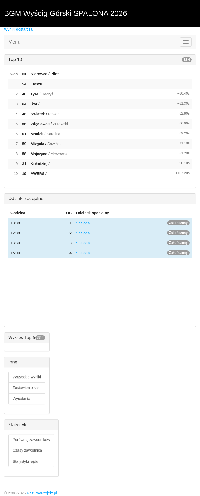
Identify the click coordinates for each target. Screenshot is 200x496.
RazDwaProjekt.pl (42, 493)
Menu (14, 42)
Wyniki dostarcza (18, 29)
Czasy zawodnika (27, 450)
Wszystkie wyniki (27, 377)
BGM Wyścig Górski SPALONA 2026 (65, 13)
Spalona (83, 223)
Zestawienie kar (26, 388)
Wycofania (21, 399)
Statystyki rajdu (25, 461)
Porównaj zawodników (31, 439)
